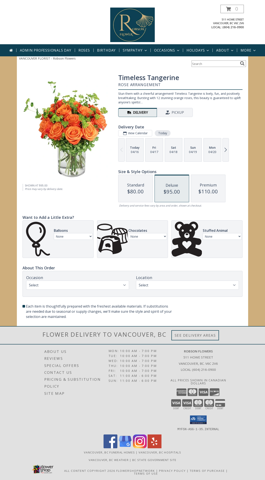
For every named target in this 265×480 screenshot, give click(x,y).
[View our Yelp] (154, 447)
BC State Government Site (154, 460)
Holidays (198, 50)
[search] (242, 63)
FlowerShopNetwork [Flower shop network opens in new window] (135, 470)
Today (162, 133)
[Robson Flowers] (132, 24)
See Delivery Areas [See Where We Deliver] (195, 335)
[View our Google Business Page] (125, 447)
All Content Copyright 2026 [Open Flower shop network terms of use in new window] (89, 470)
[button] (232, 9)
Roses (84, 50)
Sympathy (135, 50)
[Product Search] (215, 64)
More (248, 50)
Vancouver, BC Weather (109, 460)
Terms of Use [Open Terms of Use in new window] (146, 473)
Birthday (106, 50)
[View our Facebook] (110, 447)
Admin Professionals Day (45, 50)
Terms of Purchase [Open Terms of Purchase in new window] (207, 470)
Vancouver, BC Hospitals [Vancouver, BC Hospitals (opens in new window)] (160, 452)
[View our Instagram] (140, 447)
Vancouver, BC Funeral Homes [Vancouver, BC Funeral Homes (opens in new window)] (109, 452)
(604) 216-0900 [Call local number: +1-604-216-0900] (233, 27)
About (225, 50)
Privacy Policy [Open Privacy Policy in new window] (172, 470)
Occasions (167, 50)
